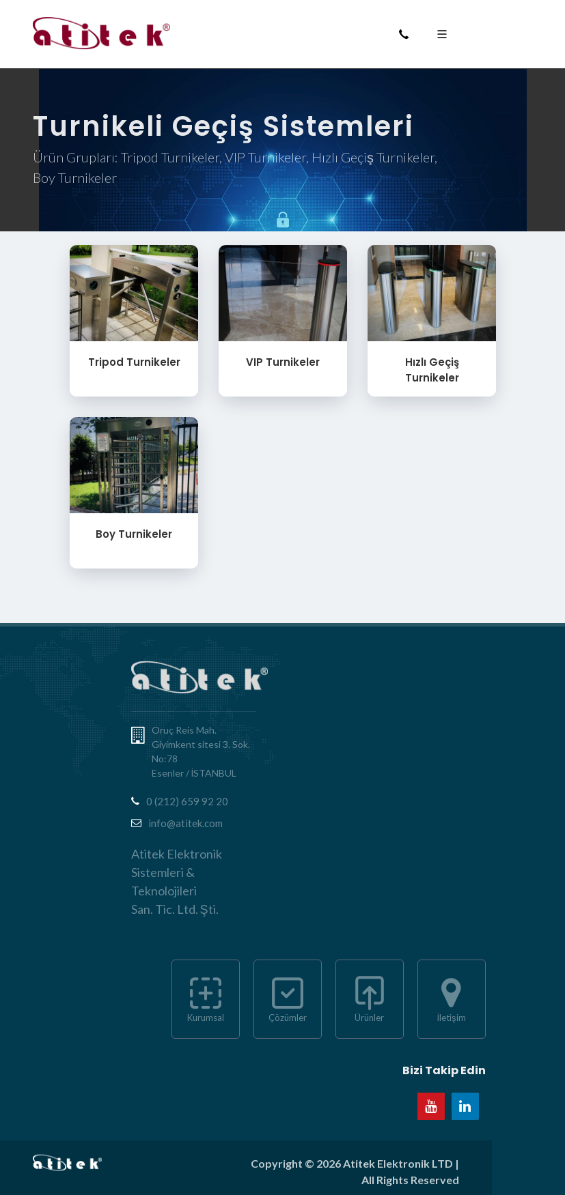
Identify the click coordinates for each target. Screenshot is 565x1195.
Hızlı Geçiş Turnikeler (431, 370)
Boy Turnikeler (134, 534)
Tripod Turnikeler (133, 362)
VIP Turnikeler (283, 362)
